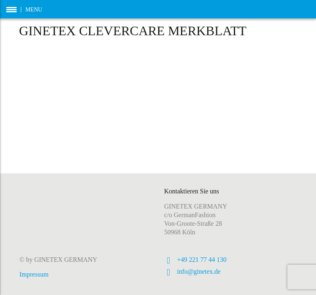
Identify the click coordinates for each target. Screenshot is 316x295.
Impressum (34, 274)
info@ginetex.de (199, 271)
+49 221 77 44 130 (201, 259)
